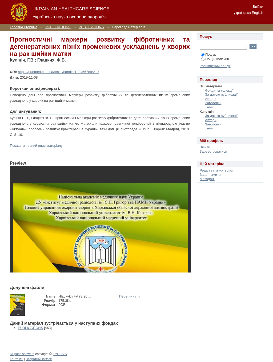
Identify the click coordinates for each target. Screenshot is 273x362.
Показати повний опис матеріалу (36, 146)
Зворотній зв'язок (39, 359)
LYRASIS (60, 354)
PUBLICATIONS (57, 27)
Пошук (208, 54)
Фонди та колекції (219, 90)
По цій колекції (215, 59)
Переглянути (129, 296)
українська (242, 13)
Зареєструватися (213, 151)
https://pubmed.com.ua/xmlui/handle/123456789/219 (58, 72)
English (257, 13)
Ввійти (258, 7)
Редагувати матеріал (216, 170)
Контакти (16, 359)
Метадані (207, 179)
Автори (210, 99)
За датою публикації (221, 94)
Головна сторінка (23, 27)
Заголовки (213, 103)
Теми (209, 107)
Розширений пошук (215, 66)
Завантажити (210, 175)
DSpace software (22, 354)
